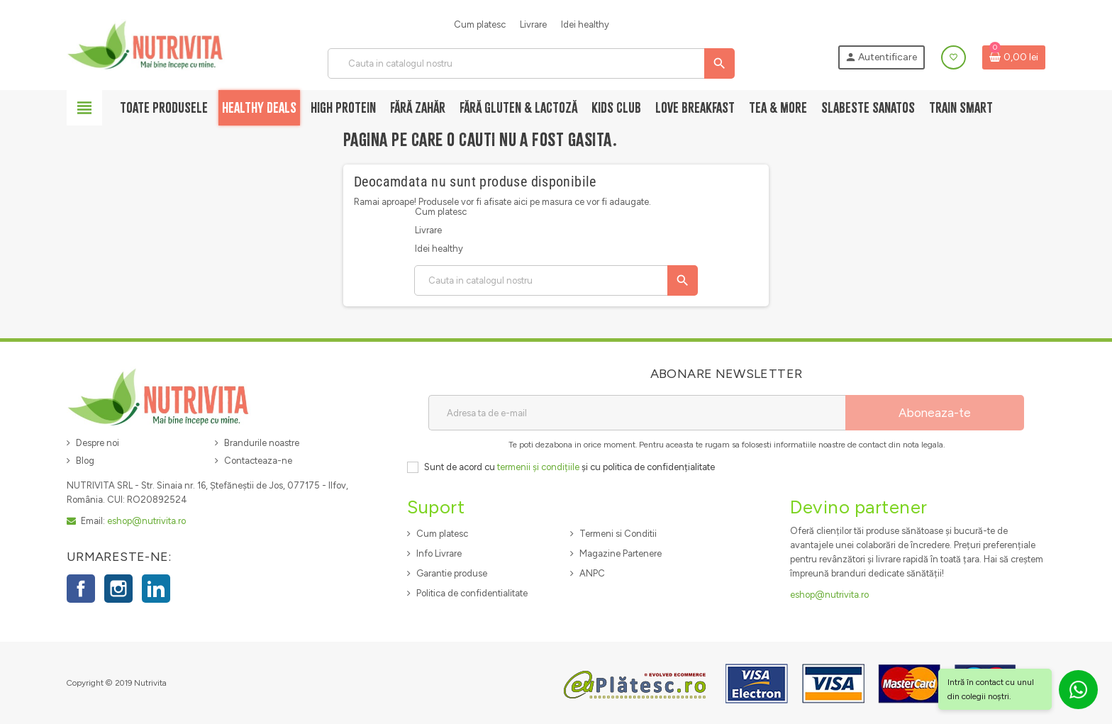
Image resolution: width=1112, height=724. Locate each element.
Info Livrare (439, 553)
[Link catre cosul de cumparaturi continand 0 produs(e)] (1013, 57)
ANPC (592, 573)
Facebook (81, 588)
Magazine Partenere (620, 553)
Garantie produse (451, 573)
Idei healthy (585, 24)
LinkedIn (156, 588)
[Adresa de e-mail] (636, 412)
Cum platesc (480, 24)
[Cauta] (531, 63)
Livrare (533, 24)
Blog (85, 460)
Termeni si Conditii (618, 533)
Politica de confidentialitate (472, 593)
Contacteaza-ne (258, 460)
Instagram (118, 588)
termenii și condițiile (538, 467)
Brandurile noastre (261, 443)
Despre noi (97, 443)
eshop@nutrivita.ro (146, 521)
